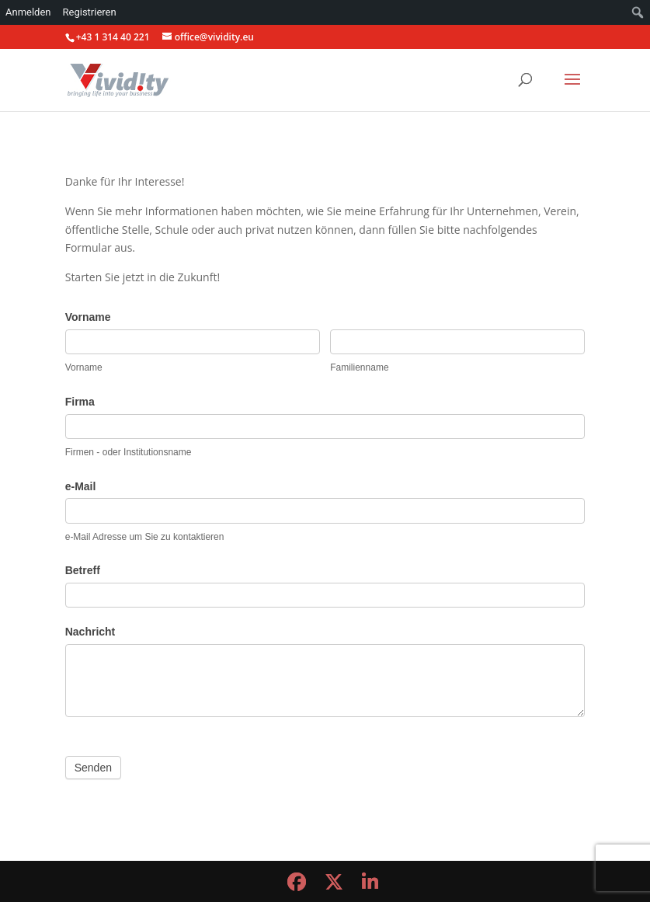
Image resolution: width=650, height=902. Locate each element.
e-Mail (80, 486)
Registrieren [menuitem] (89, 12)
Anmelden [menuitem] (28, 12)
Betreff (82, 570)
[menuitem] (638, 12)
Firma (80, 401)
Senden (93, 767)
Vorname (88, 317)
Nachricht (90, 631)
